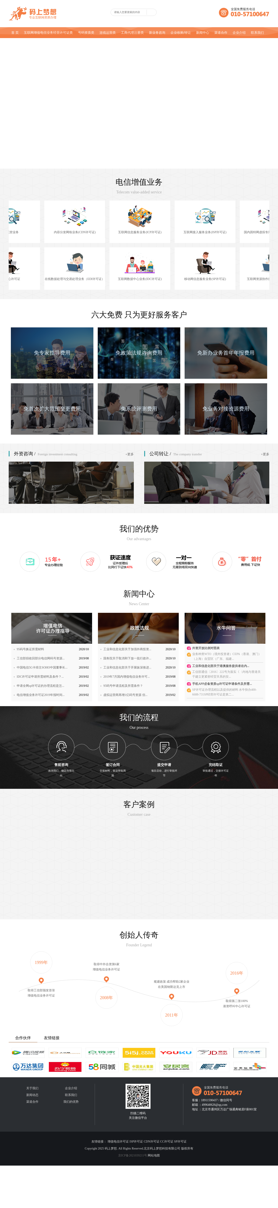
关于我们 (32, 1088)
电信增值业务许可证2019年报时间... (41, 695)
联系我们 (257, 32)
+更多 (130, 454)
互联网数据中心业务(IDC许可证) (171, 279)
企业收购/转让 (180, 32)
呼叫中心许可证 (41, 279)
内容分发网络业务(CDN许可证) (106, 232)
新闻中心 (202, 32)
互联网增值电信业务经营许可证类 (48, 32)
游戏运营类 (107, 32)
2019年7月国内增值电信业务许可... (126, 676)
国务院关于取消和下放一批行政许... (127, 658)
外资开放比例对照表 (206, 648)
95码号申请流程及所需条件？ (123, 685)
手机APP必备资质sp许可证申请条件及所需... (222, 683)
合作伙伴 (23, 1038)
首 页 (15, 32)
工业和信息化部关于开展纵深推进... (127, 667)
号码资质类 (86, 32)
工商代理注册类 (132, 32)
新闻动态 (32, 1095)
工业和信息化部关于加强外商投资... (127, 649)
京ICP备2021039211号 (132, 1155)
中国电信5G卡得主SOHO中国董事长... (42, 667)
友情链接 (52, 1038)
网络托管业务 (41, 232)
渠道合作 (220, 32)
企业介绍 (239, 32)
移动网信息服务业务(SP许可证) (237, 279)
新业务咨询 (157, 32)
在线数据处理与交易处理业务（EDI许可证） (106, 279)
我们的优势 (71, 1101)
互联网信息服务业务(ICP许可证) (171, 232)
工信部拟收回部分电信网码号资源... (41, 658)
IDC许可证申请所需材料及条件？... (40, 676)
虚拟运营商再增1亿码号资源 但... (125, 695)
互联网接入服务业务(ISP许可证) (236, 232)
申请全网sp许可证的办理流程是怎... (40, 685)
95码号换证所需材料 (30, 649)
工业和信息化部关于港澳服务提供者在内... (220, 666)
